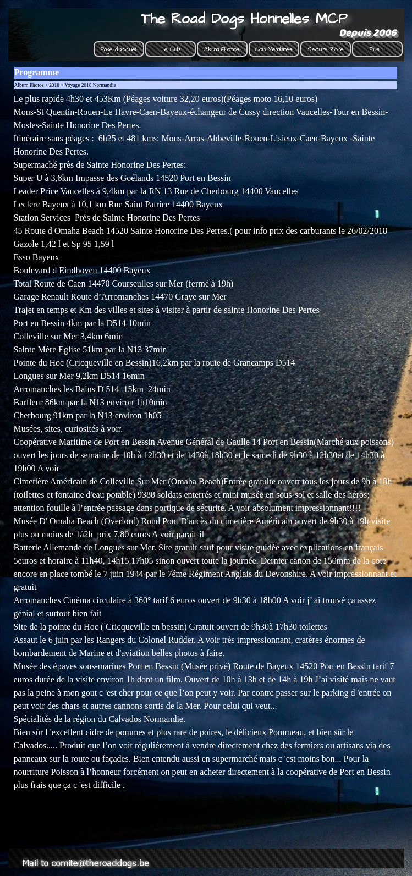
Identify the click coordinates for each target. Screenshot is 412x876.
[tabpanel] (206, 467)
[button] (88, 853)
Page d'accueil (118, 49)
